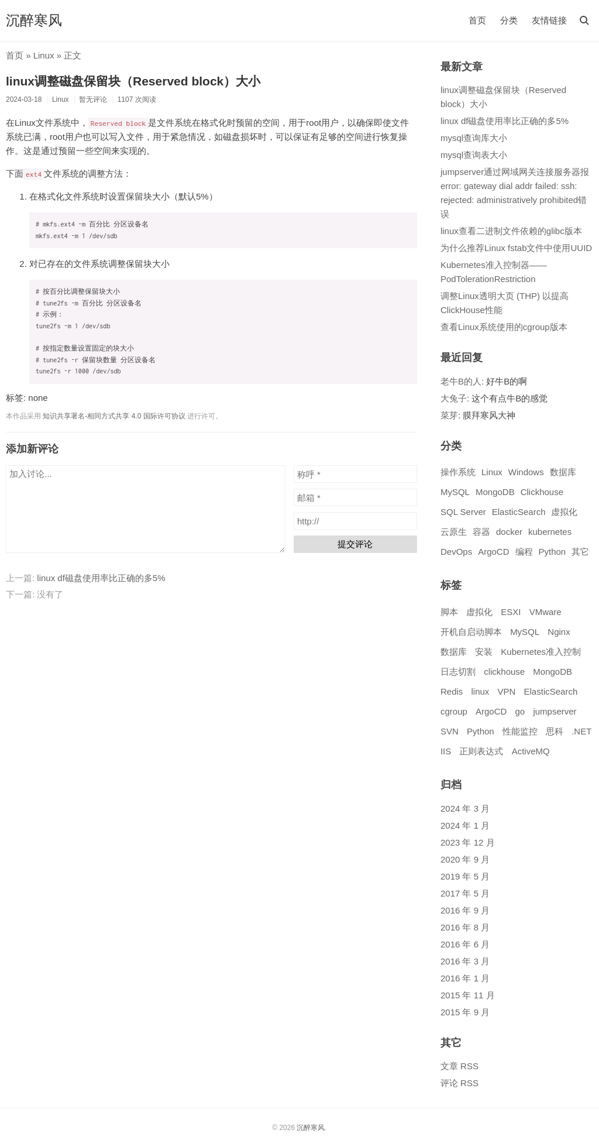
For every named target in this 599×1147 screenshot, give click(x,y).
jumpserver (554, 711)
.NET (581, 731)
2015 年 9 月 (465, 1012)
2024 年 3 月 (465, 808)
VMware (545, 612)
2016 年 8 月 (465, 927)
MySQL (455, 492)
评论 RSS (459, 1083)
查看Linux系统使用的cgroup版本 (503, 327)
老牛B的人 (460, 381)
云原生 (453, 532)
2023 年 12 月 (467, 842)
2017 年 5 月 (465, 893)
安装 (484, 652)
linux (480, 691)
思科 (554, 731)
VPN (507, 691)
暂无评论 (93, 99)
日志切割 (458, 671)
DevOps (456, 552)
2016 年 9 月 (465, 910)
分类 (509, 20)
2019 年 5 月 (465, 876)
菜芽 (449, 415)
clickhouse (504, 671)
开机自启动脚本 (471, 632)
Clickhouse (542, 492)
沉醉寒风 (34, 20)
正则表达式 (481, 751)
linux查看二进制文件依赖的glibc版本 (511, 231)
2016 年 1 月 (465, 978)
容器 (481, 532)
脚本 (449, 612)
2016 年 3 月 (465, 961)
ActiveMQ (531, 751)
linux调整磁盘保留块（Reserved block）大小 (133, 81)
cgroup (453, 711)
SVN (449, 731)
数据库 (563, 472)
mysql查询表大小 (473, 155)
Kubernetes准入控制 (541, 652)
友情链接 (549, 20)
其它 (580, 552)
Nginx (559, 632)
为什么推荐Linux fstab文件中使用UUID (516, 248)
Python (552, 552)
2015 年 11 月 (467, 995)
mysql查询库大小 (473, 138)
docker (509, 532)
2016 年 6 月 (465, 944)
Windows (526, 472)
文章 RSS (459, 1066)
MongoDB (495, 492)
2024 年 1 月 (465, 825)
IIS (445, 751)
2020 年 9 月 (465, 859)
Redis (451, 691)
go (520, 711)
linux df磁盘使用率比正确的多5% (101, 578)
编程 (524, 552)
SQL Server (463, 512)
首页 (477, 20)
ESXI (511, 612)
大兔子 (453, 398)
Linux (43, 55)
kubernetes (550, 532)
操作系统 (458, 472)
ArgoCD (493, 552)
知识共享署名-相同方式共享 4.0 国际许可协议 (114, 416)
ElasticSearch (519, 512)
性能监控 (520, 731)
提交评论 (355, 544)
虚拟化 (564, 512)
